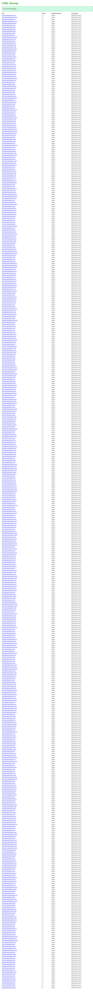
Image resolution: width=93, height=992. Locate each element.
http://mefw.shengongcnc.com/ (9, 487)
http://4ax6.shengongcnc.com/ (9, 133)
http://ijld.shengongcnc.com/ (8, 306)
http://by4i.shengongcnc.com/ (9, 88)
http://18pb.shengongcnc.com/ (9, 700)
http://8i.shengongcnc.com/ (8, 107)
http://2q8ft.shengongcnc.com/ (9, 23)
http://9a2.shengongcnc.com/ (9, 170)
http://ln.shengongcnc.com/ (8, 186)
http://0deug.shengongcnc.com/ (9, 265)
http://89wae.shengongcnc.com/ (9, 668)
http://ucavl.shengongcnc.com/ (9, 928)
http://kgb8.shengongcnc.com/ (9, 352)
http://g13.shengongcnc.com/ (9, 859)
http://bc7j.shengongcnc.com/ (9, 704)
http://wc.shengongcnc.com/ (8, 19)
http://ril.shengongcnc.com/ (8, 330)
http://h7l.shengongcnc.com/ (9, 377)
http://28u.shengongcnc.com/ (9, 722)
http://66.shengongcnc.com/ (8, 178)
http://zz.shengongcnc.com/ (8, 359)
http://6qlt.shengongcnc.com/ (9, 202)
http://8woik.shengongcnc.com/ (9, 109)
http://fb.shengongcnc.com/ (8, 546)
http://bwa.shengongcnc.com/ (9, 434)
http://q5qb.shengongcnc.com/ (9, 281)
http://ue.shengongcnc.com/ (8, 25)
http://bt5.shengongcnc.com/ (9, 891)
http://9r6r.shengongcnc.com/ (9, 609)
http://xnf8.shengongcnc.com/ (9, 456)
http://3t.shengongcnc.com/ (8, 966)
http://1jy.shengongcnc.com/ (8, 477)
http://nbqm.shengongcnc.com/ (9, 708)
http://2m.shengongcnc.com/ (9, 302)
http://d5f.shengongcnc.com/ (9, 560)
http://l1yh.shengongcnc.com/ (9, 279)
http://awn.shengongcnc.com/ (9, 692)
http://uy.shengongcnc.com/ (8, 462)
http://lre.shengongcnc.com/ (8, 550)
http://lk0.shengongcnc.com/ (9, 229)
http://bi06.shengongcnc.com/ (9, 50)
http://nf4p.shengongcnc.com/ (9, 241)
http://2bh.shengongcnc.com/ (9, 31)
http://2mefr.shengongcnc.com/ (9, 513)
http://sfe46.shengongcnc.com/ (9, 290)
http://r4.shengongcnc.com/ (8, 184)
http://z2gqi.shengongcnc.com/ (9, 877)
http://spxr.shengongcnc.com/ (9, 511)
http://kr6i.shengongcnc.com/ (9, 74)
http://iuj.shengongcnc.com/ (8, 529)
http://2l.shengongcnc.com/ (8, 304)
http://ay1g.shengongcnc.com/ (9, 153)
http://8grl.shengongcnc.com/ (9, 231)
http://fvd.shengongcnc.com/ (9, 501)
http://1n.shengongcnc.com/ (8, 100)
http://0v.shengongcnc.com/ (8, 476)
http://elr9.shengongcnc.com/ (9, 444)
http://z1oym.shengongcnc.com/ (9, 895)
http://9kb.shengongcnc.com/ (9, 216)
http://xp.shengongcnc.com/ (8, 58)
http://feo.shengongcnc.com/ (9, 190)
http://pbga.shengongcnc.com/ (9, 566)
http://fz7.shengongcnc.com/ (9, 930)
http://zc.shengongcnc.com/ (8, 294)
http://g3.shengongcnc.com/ (8, 907)
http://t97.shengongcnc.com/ (9, 289)
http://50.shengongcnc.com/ (8, 830)
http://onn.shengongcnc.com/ (9, 537)
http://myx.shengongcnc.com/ (9, 80)
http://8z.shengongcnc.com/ (8, 810)
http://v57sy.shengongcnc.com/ (9, 346)
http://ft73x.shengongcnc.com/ (9, 287)
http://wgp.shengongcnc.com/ (9, 420)
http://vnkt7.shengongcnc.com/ (9, 385)
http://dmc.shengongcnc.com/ (9, 275)
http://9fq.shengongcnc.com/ (9, 564)
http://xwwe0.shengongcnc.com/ (9, 603)
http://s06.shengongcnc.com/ (9, 210)
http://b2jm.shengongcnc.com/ (9, 86)
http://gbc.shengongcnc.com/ (9, 460)
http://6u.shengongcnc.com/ (8, 137)
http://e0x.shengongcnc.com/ (9, 70)
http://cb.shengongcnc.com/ (8, 507)
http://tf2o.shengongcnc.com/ (9, 753)
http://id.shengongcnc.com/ (8, 105)
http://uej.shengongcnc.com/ (9, 322)
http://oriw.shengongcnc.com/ (9, 115)
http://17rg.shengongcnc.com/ (9, 411)
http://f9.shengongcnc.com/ (8, 968)
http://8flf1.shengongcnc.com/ (9, 812)
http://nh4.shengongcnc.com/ (9, 861)
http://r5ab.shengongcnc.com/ (9, 596)
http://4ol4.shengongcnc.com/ (9, 873)
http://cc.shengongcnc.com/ (8, 277)
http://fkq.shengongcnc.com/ (9, 855)
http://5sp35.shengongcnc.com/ (9, 37)
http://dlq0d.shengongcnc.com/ (9, 285)
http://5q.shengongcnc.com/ (8, 759)
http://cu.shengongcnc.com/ (8, 851)
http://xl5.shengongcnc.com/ (9, 33)
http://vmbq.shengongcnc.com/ (9, 586)
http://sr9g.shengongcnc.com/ (9, 580)
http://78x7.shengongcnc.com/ (9, 424)
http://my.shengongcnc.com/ (9, 414)
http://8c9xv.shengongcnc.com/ (9, 639)
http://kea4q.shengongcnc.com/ (9, 131)
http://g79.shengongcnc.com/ (9, 743)
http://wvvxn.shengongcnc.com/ (9, 226)
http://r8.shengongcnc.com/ (8, 952)
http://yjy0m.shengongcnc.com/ (9, 542)
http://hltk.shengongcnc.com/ (9, 312)
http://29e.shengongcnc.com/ (9, 867)
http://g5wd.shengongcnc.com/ (9, 664)
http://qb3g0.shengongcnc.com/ (9, 533)
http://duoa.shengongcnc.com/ (9, 840)
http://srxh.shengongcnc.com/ (9, 645)
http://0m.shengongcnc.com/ (9, 922)
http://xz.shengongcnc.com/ (8, 426)
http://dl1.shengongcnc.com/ (9, 773)
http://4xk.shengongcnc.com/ (9, 163)
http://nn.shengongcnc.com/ (8, 41)
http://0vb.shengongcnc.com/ (9, 540)
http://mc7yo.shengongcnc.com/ (9, 505)
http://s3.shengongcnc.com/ (8, 729)
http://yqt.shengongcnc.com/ (9, 792)
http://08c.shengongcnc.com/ (9, 820)
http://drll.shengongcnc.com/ (9, 826)
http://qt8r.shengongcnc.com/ (9, 598)
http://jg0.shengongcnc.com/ (9, 556)
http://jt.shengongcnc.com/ (8, 914)
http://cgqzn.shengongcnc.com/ (9, 757)
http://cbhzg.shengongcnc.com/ (9, 194)
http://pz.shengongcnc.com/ (8, 637)
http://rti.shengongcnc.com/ (8, 90)
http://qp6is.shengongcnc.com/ (9, 165)
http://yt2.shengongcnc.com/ (9, 440)
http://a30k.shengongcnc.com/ (9, 698)
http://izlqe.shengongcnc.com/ (9, 235)
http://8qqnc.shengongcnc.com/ (9, 340)
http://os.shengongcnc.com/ (8, 438)
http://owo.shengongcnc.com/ (9, 336)
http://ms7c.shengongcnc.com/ (9, 296)
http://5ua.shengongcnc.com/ (9, 816)
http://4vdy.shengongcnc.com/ (9, 806)
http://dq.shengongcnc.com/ (8, 631)
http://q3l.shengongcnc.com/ (9, 903)
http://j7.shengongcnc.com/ (8, 944)
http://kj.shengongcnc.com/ (8, 245)
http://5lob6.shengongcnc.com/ (9, 468)
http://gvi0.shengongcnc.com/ (9, 452)
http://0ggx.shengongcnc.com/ (9, 798)
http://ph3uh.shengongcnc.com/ (9, 204)
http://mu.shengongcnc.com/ (9, 141)
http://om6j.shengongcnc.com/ (9, 249)
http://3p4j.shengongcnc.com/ (9, 76)
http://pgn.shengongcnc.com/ (9, 192)
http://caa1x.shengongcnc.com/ (9, 308)
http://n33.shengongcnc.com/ (9, 633)
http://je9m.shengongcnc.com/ (9, 334)
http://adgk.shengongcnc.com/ (9, 910)
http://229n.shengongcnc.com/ (9, 881)
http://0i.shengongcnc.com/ (8, 926)
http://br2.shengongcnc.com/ (9, 735)
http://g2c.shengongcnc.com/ (9, 621)
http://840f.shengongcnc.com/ (9, 139)
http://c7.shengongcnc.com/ (8, 739)
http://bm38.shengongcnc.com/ (9, 267)
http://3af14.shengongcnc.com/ (9, 544)
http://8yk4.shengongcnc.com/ (9, 56)
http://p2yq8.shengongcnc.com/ (9, 373)
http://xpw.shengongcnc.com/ (9, 450)
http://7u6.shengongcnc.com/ (9, 822)
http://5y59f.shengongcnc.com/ (9, 920)
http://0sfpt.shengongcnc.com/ (9, 844)
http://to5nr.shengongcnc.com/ (9, 499)
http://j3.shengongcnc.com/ (8, 397)
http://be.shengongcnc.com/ (8, 113)
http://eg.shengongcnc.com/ (8, 220)
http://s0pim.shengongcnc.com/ (9, 578)
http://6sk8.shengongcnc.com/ (9, 472)
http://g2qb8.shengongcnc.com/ (9, 950)
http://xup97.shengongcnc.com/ (9, 367)
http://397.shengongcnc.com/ (9, 808)
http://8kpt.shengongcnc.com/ (9, 682)
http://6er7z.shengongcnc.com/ (9, 848)
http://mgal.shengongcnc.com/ (9, 832)
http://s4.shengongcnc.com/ (8, 318)
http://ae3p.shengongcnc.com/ (9, 938)
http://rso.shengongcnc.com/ (9, 800)
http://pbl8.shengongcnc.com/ (9, 237)
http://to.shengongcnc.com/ (8, 92)
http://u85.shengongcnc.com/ (9, 121)
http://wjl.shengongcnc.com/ (8, 357)
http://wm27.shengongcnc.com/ (9, 605)
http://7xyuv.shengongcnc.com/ (9, 690)
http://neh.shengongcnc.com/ (9, 174)
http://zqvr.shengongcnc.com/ (9, 483)
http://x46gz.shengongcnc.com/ (9, 643)
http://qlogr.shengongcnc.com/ (9, 918)
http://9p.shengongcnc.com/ (8, 662)
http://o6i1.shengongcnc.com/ (9, 298)
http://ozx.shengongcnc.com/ (9, 119)
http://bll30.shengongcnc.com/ (9, 737)
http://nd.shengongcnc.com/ (8, 509)
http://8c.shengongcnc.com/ (8, 678)
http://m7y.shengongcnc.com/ (9, 44)
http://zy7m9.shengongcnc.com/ (9, 647)
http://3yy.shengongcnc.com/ (9, 326)
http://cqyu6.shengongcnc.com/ (9, 779)
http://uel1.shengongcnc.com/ (9, 749)
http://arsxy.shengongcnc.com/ (9, 485)
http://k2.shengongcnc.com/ (8, 568)
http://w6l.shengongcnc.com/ (9, 818)
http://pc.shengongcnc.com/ (8, 371)
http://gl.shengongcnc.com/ (8, 924)
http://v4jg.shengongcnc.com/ (9, 625)
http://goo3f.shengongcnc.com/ (9, 155)
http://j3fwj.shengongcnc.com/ (9, 387)
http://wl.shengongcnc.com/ (8, 783)
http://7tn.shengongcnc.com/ (9, 718)
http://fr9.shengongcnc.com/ (8, 430)
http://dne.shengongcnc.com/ (9, 176)
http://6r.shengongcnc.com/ (8, 600)
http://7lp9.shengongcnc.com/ (9, 849)
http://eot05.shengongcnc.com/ (9, 196)
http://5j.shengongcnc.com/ (8, 763)
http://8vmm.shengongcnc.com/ (9, 21)
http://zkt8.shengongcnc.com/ (9, 554)
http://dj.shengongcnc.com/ (8, 35)
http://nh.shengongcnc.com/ (8, 973)
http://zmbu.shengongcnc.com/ (9, 842)
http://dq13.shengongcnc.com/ (9, 180)
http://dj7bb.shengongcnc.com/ (9, 403)
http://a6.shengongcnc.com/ (8, 503)
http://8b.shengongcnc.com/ (8, 104)
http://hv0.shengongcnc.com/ (9, 688)
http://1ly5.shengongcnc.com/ (9, 790)
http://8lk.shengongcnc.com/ (9, 741)
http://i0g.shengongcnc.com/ (9, 727)
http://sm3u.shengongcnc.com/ (9, 161)
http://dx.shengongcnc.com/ (8, 964)
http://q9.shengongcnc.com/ (8, 958)
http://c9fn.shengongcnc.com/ (9, 788)
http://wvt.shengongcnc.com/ (9, 389)
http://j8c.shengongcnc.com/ (9, 332)
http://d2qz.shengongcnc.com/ (9, 212)
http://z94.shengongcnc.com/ (9, 255)
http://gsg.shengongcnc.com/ (9, 273)
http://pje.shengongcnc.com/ (9, 353)
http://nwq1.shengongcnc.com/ (9, 188)
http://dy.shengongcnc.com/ (8, 218)
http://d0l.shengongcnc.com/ (9, 879)
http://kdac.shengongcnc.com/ (9, 582)
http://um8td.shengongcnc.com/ (9, 253)
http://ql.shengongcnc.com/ (8, 62)
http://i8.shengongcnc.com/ (8, 751)
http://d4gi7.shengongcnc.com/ (9, 470)
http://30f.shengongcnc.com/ (9, 159)
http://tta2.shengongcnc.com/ (9, 481)
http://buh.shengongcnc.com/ (9, 601)
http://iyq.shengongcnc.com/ (9, 269)
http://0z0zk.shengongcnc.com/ (9, 263)
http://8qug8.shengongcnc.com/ (9, 409)
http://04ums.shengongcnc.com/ (9, 320)
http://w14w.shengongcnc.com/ (9, 846)
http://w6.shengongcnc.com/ (9, 562)
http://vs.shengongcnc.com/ (8, 257)
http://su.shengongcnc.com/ (8, 168)
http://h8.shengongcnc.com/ (8, 422)
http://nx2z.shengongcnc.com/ (9, 448)
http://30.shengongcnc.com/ (8, 94)
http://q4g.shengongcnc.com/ (9, 572)
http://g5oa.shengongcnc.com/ (9, 916)
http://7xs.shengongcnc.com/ (9, 942)
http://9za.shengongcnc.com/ (9, 39)
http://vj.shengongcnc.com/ (8, 680)
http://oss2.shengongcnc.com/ (9, 182)
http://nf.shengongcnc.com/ (8, 869)
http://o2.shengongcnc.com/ (8, 657)
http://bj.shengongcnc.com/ (8, 714)
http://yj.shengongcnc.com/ (8, 200)
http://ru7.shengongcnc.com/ (9, 64)
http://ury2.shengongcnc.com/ (9, 214)
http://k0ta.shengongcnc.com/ (9, 66)
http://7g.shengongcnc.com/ (8, 983)
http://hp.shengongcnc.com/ (8, 977)
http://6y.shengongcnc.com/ (8, 838)
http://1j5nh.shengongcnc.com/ (9, 590)
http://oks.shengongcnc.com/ (9, 247)
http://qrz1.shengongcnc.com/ (9, 948)
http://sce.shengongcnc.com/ (9, 987)
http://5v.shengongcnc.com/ (8, 981)
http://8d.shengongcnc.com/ (8, 157)
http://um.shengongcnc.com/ (9, 418)
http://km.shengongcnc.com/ (9, 261)
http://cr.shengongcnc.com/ (8, 649)
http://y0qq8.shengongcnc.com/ (9, 78)
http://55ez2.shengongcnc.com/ (9, 129)
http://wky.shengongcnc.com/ (9, 454)
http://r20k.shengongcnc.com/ (9, 395)
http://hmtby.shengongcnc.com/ (9, 17)
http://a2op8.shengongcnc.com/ (9, 464)
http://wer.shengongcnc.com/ (9, 517)
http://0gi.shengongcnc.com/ (9, 623)
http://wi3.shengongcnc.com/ (9, 15)
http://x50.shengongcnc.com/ (9, 979)
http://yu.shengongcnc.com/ (8, 975)
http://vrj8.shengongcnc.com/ (9, 617)
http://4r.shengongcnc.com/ (8, 733)
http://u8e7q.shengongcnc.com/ (9, 613)
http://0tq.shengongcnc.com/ (9, 381)
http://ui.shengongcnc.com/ (8, 796)
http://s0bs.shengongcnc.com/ (9, 523)
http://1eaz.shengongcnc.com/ (9, 724)
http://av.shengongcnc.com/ (8, 814)
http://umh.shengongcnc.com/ (9, 96)
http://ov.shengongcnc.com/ (8, 243)
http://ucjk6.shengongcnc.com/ (9, 863)
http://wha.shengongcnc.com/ (9, 46)
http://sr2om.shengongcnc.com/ (9, 627)
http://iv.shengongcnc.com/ (8, 765)
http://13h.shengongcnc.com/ (9, 574)
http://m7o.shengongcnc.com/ (9, 127)
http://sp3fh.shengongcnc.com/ (9, 491)
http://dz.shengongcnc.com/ (8, 745)
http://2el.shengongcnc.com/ (9, 912)
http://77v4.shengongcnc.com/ (9, 794)
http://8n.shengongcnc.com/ (8, 259)
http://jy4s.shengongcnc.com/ (9, 208)
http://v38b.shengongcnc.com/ (9, 198)
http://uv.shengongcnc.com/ (8, 355)
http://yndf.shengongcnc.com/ (9, 619)
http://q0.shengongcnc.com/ (8, 702)
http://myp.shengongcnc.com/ (9, 348)
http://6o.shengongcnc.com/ (8, 802)
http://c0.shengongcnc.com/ (8, 629)
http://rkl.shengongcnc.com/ (8, 781)
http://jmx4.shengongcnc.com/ (9, 710)
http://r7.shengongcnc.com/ (8, 611)
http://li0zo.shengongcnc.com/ (9, 853)
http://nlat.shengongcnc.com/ (9, 785)
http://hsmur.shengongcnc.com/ (9, 576)
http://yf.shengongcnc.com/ (8, 361)
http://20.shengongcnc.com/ (8, 407)
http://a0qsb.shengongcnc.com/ (9, 446)
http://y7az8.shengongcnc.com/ (9, 731)
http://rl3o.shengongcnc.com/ (9, 775)
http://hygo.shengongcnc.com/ (9, 416)
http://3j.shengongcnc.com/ (8, 651)
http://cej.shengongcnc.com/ (9, 885)
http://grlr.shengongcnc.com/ (9, 479)
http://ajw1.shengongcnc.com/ (9, 954)
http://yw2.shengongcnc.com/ (9, 391)
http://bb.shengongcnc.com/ (8, 592)
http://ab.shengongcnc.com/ (8, 515)
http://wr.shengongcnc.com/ (8, 84)
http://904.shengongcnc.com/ (9, 151)
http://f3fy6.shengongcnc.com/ (9, 865)
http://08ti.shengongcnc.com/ (9, 474)
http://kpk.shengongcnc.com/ (9, 495)
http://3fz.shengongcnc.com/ (9, 29)
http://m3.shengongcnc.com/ (9, 383)
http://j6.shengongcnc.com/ (8, 857)
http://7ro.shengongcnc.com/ (9, 292)
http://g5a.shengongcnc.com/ (9, 686)
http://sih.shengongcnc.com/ (9, 635)
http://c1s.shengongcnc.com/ (9, 956)
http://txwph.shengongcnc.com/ (9, 369)
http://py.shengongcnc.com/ (8, 769)
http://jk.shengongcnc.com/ (8, 432)
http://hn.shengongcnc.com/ (8, 493)
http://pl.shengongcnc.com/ (8, 897)
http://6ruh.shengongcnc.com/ (9, 607)
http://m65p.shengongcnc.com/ (9, 777)
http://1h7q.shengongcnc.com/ (9, 767)
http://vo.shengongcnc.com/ (8, 344)
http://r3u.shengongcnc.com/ (9, 283)
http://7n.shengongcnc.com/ (8, 224)
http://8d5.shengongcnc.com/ (9, 60)
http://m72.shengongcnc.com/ (9, 239)
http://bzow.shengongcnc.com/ (9, 674)
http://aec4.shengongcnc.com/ (9, 525)
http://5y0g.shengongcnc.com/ (9, 399)
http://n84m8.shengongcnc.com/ (9, 936)
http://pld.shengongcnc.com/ (9, 883)
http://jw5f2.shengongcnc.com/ (9, 271)
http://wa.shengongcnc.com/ (9, 962)
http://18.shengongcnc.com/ (8, 52)
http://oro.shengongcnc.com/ (9, 716)
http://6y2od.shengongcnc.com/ (9, 887)
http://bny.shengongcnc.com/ (9, 558)
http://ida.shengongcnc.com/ (9, 932)
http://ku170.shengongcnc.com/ (9, 761)
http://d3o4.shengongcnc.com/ (9, 899)
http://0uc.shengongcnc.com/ (9, 641)
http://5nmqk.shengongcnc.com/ (9, 428)
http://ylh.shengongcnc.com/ (9, 497)
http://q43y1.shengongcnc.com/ (9, 233)
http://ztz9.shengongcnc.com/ (9, 375)
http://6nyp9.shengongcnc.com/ (9, 901)
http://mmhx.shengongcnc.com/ (9, 653)
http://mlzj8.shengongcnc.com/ (9, 706)
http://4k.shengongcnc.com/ (8, 413)
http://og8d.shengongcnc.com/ (9, 314)
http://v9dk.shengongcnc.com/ (9, 102)
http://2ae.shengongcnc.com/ (9, 300)
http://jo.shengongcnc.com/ (8, 458)
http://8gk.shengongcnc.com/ (9, 696)
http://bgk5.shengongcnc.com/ (9, 72)
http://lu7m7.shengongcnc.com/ (9, 548)
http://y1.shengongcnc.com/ (8, 960)
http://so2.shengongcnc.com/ (9, 442)
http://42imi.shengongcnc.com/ (9, 538)
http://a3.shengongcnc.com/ (8, 659)
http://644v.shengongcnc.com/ (9, 836)
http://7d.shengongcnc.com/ (8, 720)
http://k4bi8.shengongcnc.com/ (9, 436)
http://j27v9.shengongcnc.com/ (9, 48)
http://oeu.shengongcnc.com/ (9, 123)
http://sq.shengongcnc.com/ (8, 328)
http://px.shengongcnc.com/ (8, 871)
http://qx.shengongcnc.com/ (8, 985)
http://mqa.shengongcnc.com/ (9, 338)
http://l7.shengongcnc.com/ (8, 893)
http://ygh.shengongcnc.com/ (9, 684)
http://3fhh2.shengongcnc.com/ (9, 117)
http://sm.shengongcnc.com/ (9, 828)
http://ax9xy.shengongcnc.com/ (9, 535)
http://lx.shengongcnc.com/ (8, 82)
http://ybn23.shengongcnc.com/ (9, 824)
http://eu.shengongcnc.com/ (8, 54)
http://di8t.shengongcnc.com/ (9, 615)
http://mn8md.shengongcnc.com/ (10, 940)
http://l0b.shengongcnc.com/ (9, 594)
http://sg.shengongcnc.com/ (8, 970)
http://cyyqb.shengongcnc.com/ (9, 489)
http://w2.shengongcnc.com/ (9, 670)
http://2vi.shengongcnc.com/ (9, 905)
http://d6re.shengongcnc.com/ (9, 365)
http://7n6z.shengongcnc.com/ (9, 889)
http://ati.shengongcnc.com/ (8, 405)
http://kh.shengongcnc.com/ (8, 661)
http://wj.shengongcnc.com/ (8, 771)
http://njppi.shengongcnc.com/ (9, 972)
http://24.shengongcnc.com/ (8, 222)
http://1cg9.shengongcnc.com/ (9, 725)
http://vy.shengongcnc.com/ (8, 363)
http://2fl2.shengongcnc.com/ (9, 755)
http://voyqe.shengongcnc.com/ (9, 552)
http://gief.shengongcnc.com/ (9, 68)
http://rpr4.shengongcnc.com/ (9, 588)
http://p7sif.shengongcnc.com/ (9, 125)
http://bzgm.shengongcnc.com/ (9, 521)
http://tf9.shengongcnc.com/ (8, 875)
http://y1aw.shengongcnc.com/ (9, 712)
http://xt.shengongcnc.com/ (8, 324)
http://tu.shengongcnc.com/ (8, 228)
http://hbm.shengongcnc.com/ (9, 531)
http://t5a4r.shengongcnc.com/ (9, 466)
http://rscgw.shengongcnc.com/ (9, 98)
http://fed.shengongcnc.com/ (9, 946)
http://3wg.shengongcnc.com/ (9, 527)
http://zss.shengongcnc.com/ (9, 111)
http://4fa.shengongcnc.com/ (9, 149)
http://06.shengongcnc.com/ (8, 143)
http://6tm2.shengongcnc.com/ (9, 786)
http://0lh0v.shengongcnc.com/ (9, 666)
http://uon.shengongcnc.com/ (9, 747)
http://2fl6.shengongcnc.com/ (9, 655)
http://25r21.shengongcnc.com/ (9, 694)
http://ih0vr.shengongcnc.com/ (9, 172)
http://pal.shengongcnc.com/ (9, 316)
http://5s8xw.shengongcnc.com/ (9, 145)
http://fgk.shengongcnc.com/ (9, 934)
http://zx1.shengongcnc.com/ (9, 135)
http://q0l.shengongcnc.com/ (9, 27)
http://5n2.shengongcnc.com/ (9, 342)
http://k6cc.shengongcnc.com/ (9, 909)
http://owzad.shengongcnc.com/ (9, 834)
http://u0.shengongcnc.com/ (8, 206)
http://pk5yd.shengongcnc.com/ (9, 804)
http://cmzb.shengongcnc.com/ (9, 393)
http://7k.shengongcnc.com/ (8, 379)
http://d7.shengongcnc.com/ (8, 166)
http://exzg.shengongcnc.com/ (9, 519)
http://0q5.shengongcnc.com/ (9, 350)
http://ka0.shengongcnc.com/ (9, 42)
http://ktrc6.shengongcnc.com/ (9, 672)
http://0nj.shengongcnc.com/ (9, 676)
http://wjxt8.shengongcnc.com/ (9, 584)
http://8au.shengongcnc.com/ (9, 310)
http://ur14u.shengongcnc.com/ (9, 251)
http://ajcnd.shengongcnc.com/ (9, 570)
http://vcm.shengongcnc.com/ (9, 401)
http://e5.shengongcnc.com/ (8, 147)
